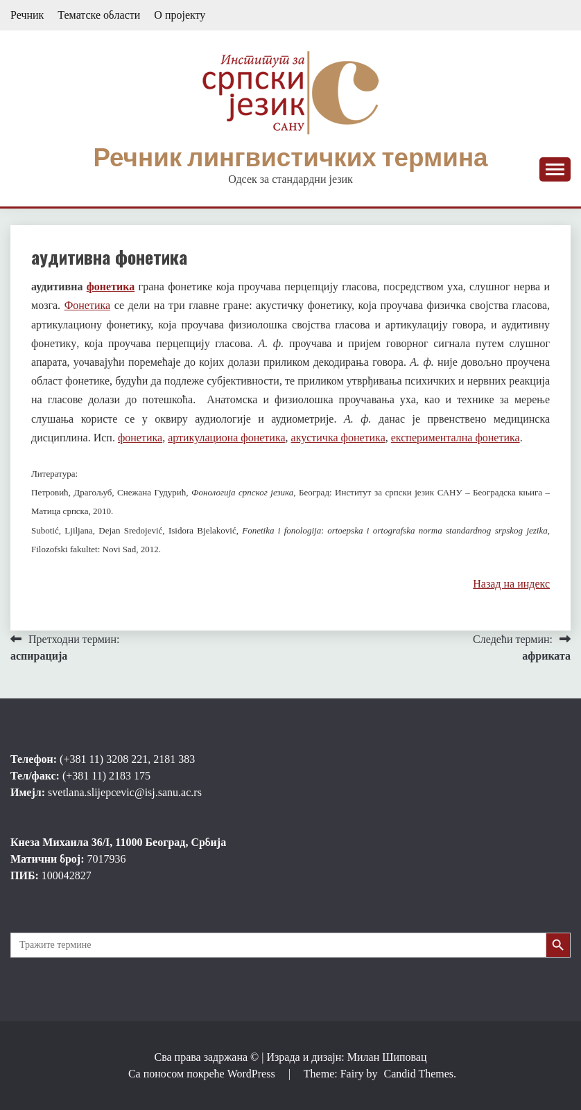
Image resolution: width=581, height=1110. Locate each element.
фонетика (111, 286)
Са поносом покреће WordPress (203, 1074)
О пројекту (179, 15)
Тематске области (99, 15)
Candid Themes (418, 1074)
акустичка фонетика (338, 437)
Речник (27, 15)
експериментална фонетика (455, 437)
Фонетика (87, 305)
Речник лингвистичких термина (290, 157)
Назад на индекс (511, 584)
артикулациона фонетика (226, 437)
